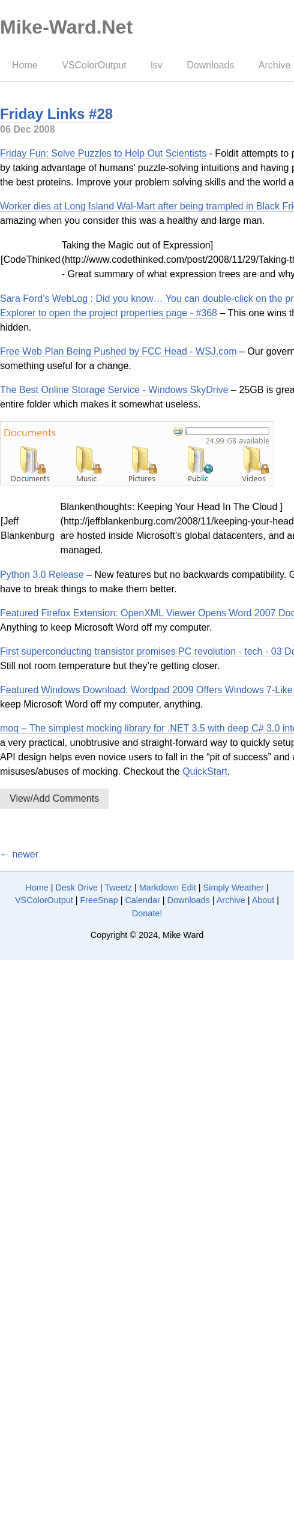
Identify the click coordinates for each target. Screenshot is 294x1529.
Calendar (142, 900)
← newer (19, 854)
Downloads (210, 65)
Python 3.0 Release (42, 574)
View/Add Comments (54, 798)
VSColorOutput (94, 65)
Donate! (147, 913)
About (263, 900)
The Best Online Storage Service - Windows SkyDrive (114, 390)
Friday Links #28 (56, 114)
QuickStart (204, 771)
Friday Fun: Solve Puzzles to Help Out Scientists (103, 153)
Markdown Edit (167, 887)
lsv (157, 65)
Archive (231, 900)
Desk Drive (76, 887)
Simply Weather (233, 887)
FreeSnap (99, 900)
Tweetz (118, 887)
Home (25, 65)
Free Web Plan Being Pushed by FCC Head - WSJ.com (118, 351)
